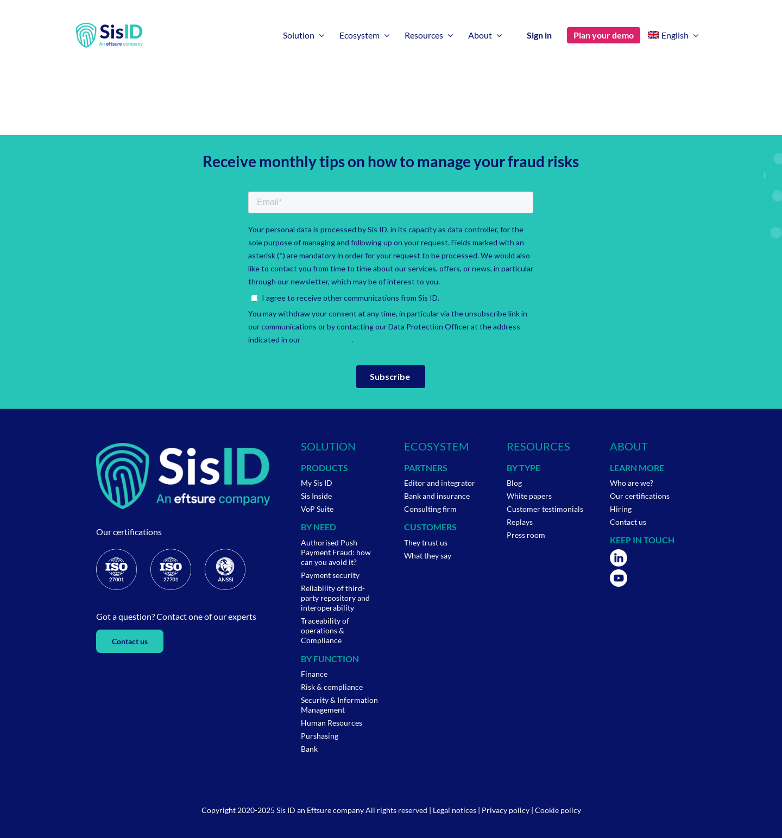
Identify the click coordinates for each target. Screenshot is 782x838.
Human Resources (331, 722)
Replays (520, 521)
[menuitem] (673, 35)
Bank (309, 748)
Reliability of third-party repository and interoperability (335, 597)
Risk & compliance (332, 686)
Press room (526, 534)
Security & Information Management (339, 704)
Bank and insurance (437, 495)
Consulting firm (430, 508)
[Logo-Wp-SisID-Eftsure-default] (109, 28)
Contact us (628, 521)
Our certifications (640, 495)
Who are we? (631, 482)
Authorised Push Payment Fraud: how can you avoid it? (336, 552)
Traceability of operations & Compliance (325, 630)
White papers (529, 495)
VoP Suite (317, 508)
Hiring (621, 508)
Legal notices (454, 810)
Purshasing (319, 735)
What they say (427, 555)
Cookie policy (558, 810)
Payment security (330, 575)
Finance (314, 673)
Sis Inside (316, 495)
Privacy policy (505, 810)
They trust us (425, 542)
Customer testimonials (545, 508)
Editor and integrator (439, 482)
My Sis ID (316, 482)
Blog (514, 482)
